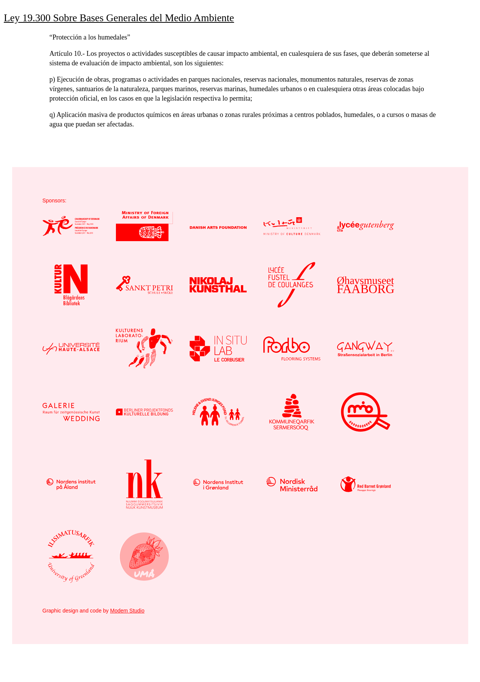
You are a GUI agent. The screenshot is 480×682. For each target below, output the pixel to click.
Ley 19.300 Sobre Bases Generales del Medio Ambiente (119, 18)
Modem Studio (127, 611)
